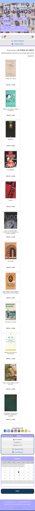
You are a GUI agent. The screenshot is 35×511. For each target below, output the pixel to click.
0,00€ (17, 445)
